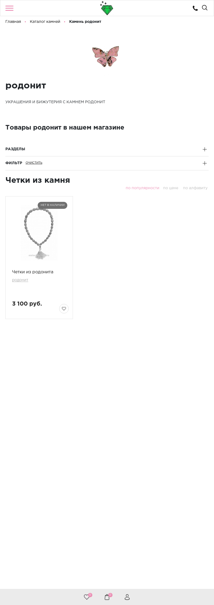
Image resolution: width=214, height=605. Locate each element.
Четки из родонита (32, 272)
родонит (20, 280)
